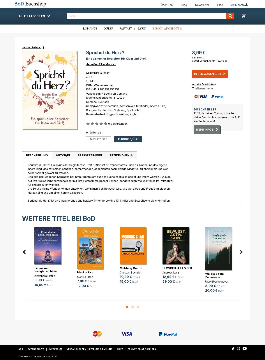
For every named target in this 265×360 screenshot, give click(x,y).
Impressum (55, 349)
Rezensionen (121, 155)
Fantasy (126, 28)
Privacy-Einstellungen (142, 349)
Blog (184, 5)
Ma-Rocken (85, 272)
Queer (108, 28)
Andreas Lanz (170, 272)
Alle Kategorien (34, 16)
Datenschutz (36, 349)
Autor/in (63, 155)
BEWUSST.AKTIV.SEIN (177, 268)
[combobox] (150, 16)
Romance (90, 28)
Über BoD (167, 5)
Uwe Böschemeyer (216, 281)
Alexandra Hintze (44, 275)
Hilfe (220, 5)
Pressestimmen (90, 155)
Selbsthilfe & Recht (98, 73)
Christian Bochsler (131, 272)
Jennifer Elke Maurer (101, 64)
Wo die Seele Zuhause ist (214, 275)
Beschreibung (37, 155)
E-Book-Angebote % (167, 28)
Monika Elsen (85, 276)
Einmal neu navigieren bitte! (46, 269)
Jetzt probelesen (31, 47)
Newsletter (202, 5)
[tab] (37, 155)
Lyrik (142, 28)
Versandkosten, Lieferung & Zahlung (89, 349)
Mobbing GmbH (131, 268)
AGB (20, 349)
